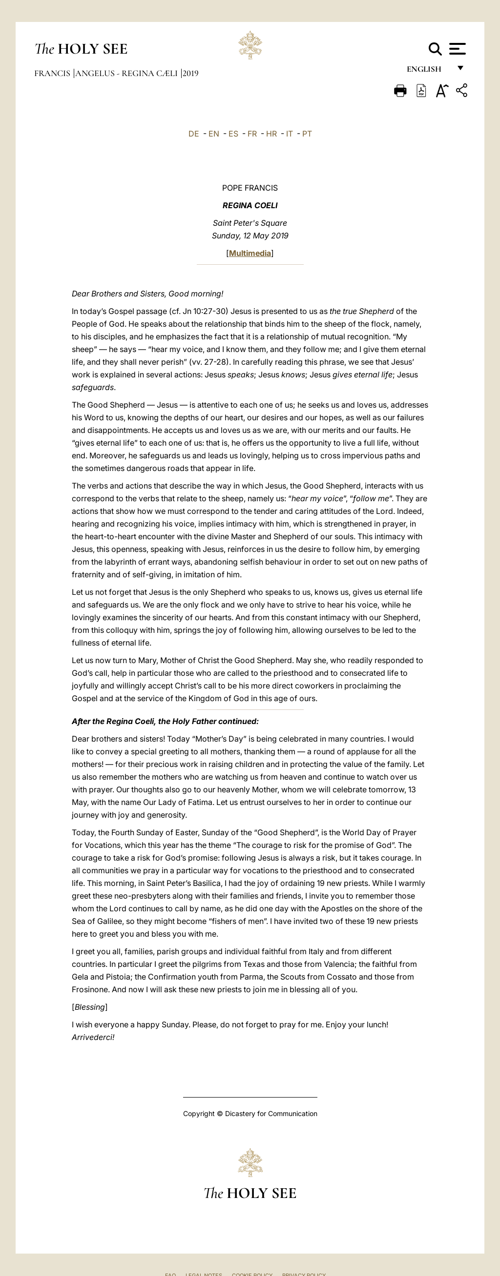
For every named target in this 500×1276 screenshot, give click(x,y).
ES (233, 133)
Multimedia (250, 253)
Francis (53, 73)
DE (193, 133)
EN (213, 133)
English (428, 71)
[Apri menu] (456, 48)
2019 (191, 73)
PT (307, 133)
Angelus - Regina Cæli (127, 73)
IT (289, 133)
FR (252, 133)
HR (271, 133)
